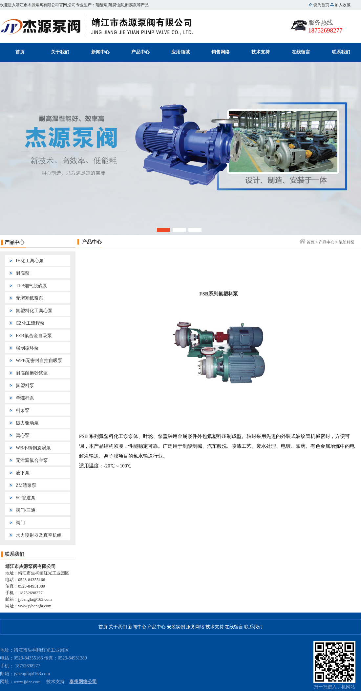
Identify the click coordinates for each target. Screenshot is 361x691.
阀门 (20, 522)
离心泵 (23, 435)
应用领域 (180, 52)
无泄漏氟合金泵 (32, 460)
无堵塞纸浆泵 (29, 298)
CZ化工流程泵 (30, 323)
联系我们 (341, 52)
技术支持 (260, 52)
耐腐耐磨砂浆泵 (32, 373)
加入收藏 (342, 5)
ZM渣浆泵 (26, 485)
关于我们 (60, 52)
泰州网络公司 (83, 681)
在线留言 (301, 52)
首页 (20, 52)
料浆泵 (23, 410)
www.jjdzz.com (27, 681)
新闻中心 (100, 52)
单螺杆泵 (25, 398)
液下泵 (23, 472)
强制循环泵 (27, 348)
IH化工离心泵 (30, 260)
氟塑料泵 (25, 385)
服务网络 (195, 626)
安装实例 (176, 626)
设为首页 (321, 5)
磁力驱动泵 (27, 423)
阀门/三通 (25, 510)
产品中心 (140, 52)
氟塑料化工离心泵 (34, 310)
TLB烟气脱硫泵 (31, 285)
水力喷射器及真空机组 (39, 535)
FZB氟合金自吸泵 (34, 335)
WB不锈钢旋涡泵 (33, 447)
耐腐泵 (23, 273)
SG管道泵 (25, 497)
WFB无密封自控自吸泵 (39, 360)
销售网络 (220, 52)
